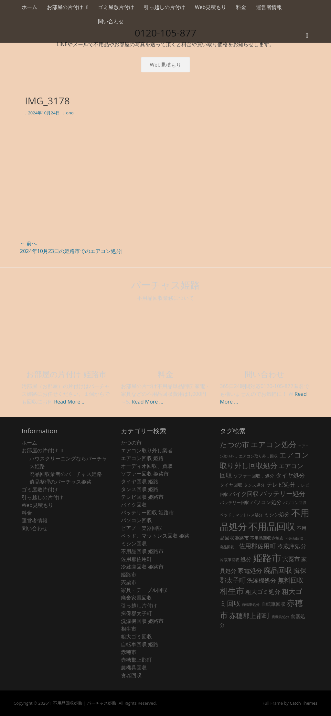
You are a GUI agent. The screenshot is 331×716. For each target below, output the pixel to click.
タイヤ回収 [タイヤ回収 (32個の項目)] (231, 485)
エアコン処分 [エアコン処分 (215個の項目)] (273, 444)
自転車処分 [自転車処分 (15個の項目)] (251, 604)
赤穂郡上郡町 (136, 659)
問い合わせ (111, 21)
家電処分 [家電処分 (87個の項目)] (250, 570)
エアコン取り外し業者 (147, 450)
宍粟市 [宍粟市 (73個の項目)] (291, 559)
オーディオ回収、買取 (147, 465)
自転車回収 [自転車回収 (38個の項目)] (273, 604)
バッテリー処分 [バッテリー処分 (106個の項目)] (282, 493)
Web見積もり (211, 7)
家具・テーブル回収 (144, 590)
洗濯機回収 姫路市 (142, 621)
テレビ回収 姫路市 (142, 496)
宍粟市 (128, 582)
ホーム (29, 7)
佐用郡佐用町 (136, 559)
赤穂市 (128, 652)
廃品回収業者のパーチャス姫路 (65, 474)
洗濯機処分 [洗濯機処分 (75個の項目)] (261, 580)
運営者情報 (269, 7)
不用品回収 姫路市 (142, 551)
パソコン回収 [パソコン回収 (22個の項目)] (294, 502)
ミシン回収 (134, 543)
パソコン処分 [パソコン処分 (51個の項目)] (266, 502)
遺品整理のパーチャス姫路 (60, 481)
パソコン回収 (136, 520)
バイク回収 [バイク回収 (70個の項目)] (244, 494)
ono (70, 113)
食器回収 (131, 675)
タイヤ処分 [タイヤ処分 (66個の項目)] (290, 475)
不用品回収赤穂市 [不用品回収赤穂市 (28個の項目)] (267, 538)
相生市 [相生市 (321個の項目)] (232, 590)
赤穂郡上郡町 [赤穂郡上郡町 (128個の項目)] (249, 615)
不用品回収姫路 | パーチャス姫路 (84, 703)
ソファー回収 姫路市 (145, 473)
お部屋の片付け (65, 7)
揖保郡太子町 (136, 613)
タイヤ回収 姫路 (139, 481)
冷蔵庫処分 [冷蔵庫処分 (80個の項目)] (291, 546)
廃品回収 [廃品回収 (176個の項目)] (278, 570)
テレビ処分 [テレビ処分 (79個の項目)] (280, 484)
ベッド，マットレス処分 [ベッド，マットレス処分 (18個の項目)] (241, 514)
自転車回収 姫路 (139, 644)
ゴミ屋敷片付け (116, 7)
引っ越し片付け (139, 605)
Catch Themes (303, 703)
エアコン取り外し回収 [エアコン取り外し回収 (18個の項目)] (258, 456)
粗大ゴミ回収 (136, 636)
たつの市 (131, 442)
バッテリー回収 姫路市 (147, 512)
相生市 (128, 628)
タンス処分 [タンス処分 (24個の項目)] (254, 485)
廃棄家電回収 (136, 597)
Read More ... (70, 401)
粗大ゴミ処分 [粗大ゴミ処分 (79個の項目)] (262, 591)
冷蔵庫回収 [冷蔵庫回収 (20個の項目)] (229, 560)
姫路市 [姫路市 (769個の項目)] (267, 557)
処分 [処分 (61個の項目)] (245, 559)
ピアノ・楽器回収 (141, 528)
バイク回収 (134, 504)
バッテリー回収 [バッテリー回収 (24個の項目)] (234, 502)
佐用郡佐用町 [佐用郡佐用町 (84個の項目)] (257, 546)
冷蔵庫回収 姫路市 (142, 566)
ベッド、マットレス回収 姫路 (155, 535)
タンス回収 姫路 (139, 489)
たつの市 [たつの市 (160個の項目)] (234, 444)
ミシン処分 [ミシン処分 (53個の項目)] (277, 514)
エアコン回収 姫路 (142, 458)
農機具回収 (134, 667)
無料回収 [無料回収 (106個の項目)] (291, 580)
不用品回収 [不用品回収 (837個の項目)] (271, 526)
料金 (241, 7)
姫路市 (128, 574)
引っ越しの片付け (164, 7)
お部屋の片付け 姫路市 (66, 374)
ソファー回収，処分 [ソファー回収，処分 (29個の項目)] (253, 476)
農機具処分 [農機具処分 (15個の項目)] (280, 617)
